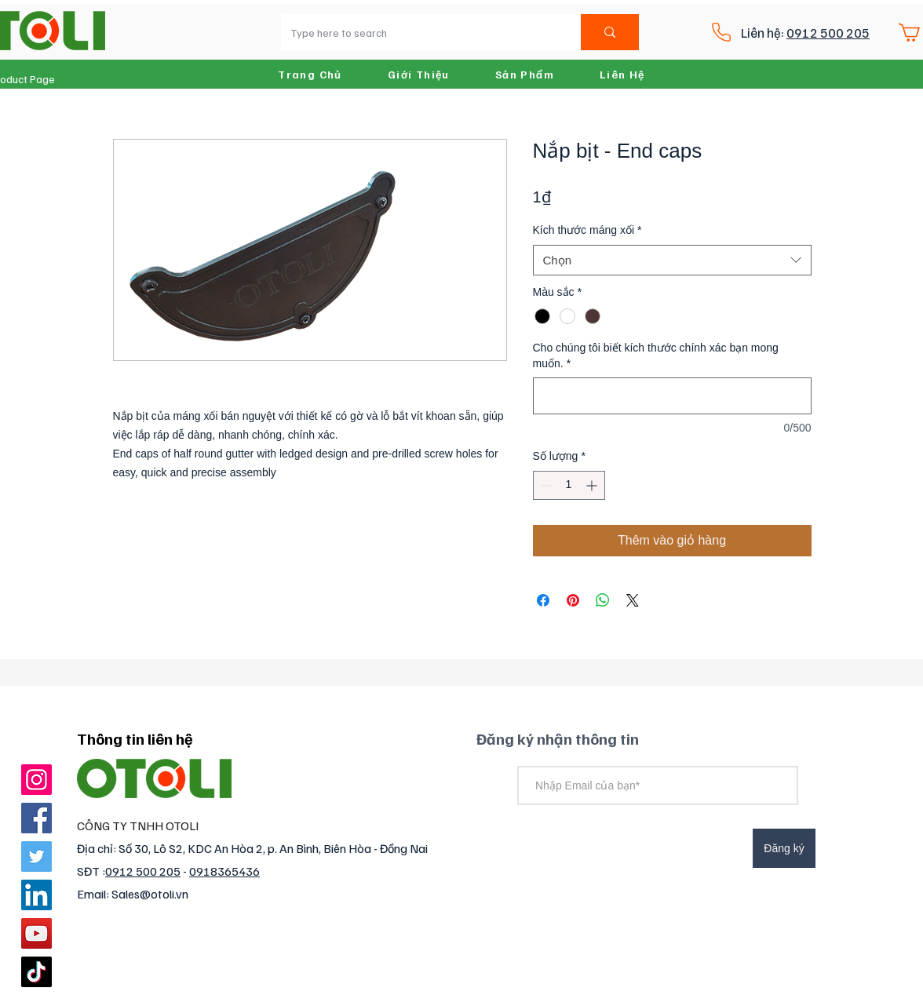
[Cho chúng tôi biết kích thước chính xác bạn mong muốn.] (672, 396)
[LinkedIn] (36, 895)
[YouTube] (36, 933)
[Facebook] (36, 818)
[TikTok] (36, 972)
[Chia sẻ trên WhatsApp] (602, 600)
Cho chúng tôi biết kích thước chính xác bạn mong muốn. (656, 355)
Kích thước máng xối (587, 230)
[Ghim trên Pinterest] (573, 600)
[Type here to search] (419, 32)
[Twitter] (36, 856)
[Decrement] (545, 485)
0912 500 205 (828, 32)
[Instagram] (36, 779)
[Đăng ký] (784, 848)
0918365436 (224, 871)
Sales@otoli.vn (149, 894)
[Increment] (593, 485)
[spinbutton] (569, 485)
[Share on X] (632, 600)
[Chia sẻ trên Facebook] (543, 600)
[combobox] (672, 260)
